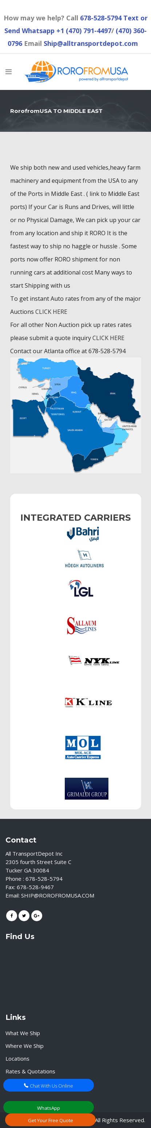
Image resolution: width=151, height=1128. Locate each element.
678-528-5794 (101, 17)
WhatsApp (48, 1108)
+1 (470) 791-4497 (83, 30)
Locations (17, 1058)
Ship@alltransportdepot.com (91, 43)
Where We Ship (24, 1045)
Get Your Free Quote (50, 1120)
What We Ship (22, 1033)
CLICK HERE (51, 312)
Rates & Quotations (30, 1071)
